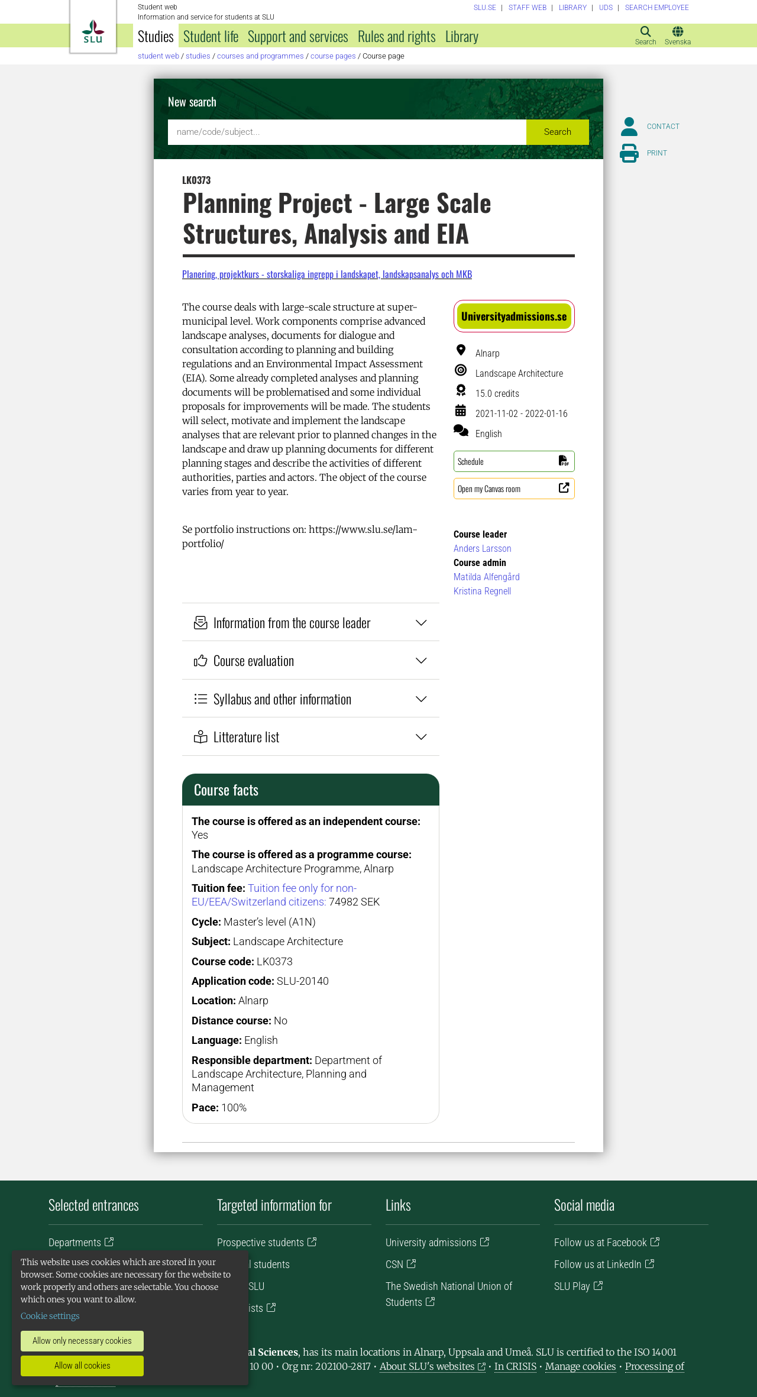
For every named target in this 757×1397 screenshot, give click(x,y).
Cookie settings (50, 1316)
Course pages (333, 55)
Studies (156, 35)
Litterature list (311, 736)
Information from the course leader (311, 622)
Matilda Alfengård (487, 577)
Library (461, 35)
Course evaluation (311, 660)
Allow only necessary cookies (82, 1340)
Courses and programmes (260, 55)
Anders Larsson (483, 548)
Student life (210, 35)
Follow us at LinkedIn (598, 1264)
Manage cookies (580, 1366)
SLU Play (572, 1286)
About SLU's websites (427, 1366)
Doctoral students (253, 1264)
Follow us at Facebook (600, 1242)
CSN (394, 1264)
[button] (514, 316)
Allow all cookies (82, 1365)
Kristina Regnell (482, 591)
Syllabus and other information (311, 698)
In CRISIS (515, 1366)
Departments (74, 1242)
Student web (158, 55)
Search (557, 132)
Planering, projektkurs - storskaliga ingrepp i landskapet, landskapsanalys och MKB (327, 274)
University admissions (431, 1242)
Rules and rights (397, 35)
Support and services (298, 35)
